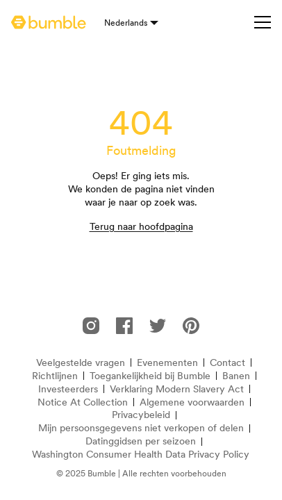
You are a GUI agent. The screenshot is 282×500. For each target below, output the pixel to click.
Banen (236, 376)
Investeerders (68, 389)
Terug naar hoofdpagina (141, 226)
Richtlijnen (55, 376)
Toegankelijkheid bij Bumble (150, 376)
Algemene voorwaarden (192, 402)
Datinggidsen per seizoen (140, 441)
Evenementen (167, 362)
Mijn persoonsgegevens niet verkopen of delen (141, 428)
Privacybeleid (141, 415)
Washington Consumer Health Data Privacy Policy (140, 454)
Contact (227, 362)
